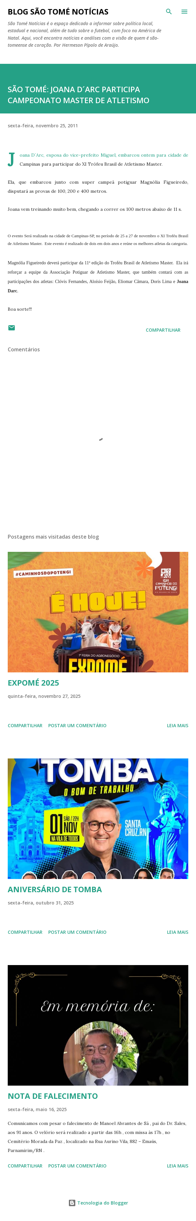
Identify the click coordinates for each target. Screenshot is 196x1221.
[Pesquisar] (169, 11)
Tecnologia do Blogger (98, 1203)
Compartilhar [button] (163, 330)
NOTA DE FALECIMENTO (53, 1095)
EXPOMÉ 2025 (33, 682)
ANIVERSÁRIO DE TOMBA (55, 889)
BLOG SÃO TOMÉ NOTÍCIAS (58, 11)
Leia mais (177, 725)
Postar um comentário (77, 725)
